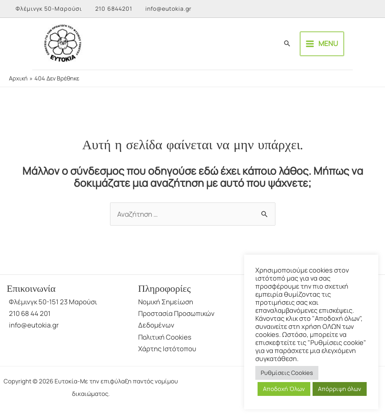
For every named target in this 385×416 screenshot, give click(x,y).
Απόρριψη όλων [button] (339, 389)
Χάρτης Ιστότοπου (167, 351)
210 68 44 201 (30, 316)
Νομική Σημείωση (165, 304)
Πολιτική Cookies (164, 340)
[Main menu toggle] (354, 45)
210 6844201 (114, 8)
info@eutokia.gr (171, 8)
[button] (319, 45)
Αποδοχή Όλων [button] (284, 389)
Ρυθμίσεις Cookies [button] (287, 373)
